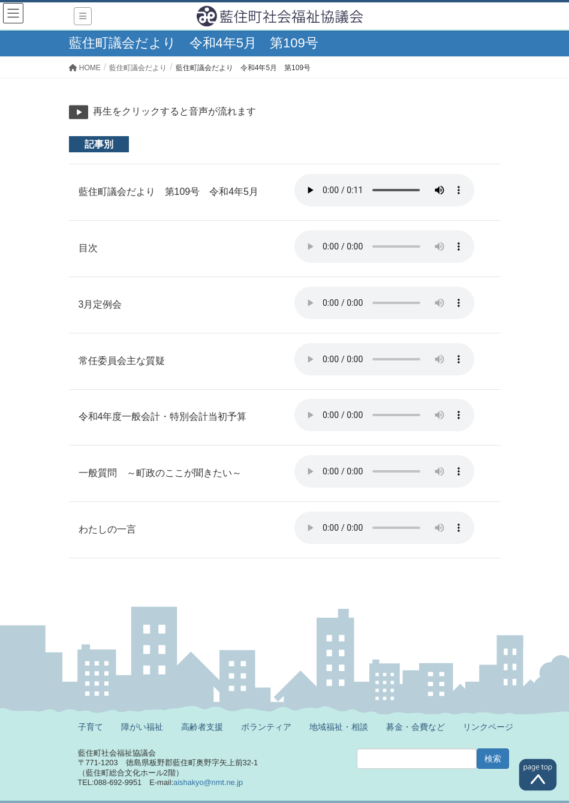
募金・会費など (415, 727)
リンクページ (488, 727)
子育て (90, 727)
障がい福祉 (142, 727)
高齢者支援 (202, 727)
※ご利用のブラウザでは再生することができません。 (384, 190)
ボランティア (266, 727)
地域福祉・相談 (338, 727)
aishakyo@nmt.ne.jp (208, 782)
